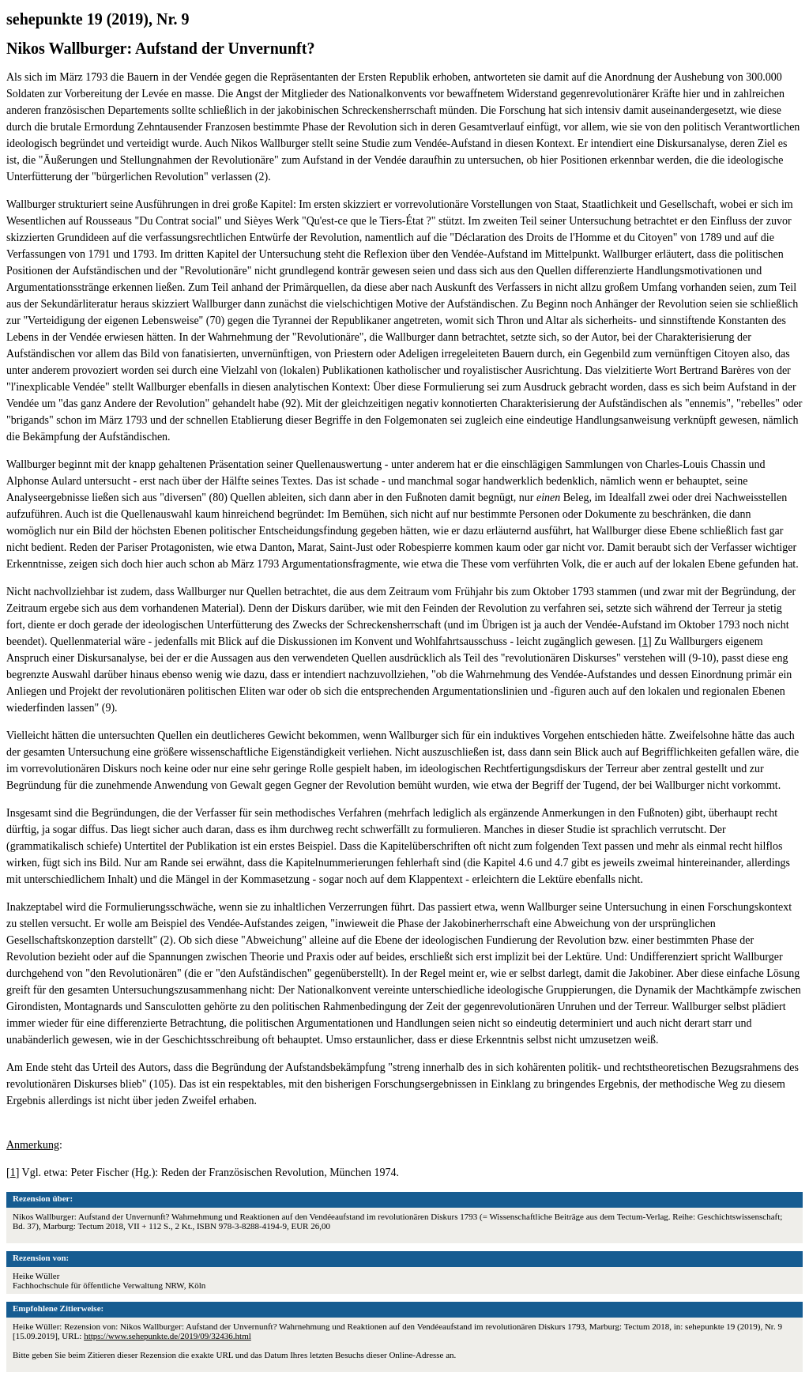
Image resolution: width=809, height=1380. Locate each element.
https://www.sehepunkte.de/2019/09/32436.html (167, 1335)
